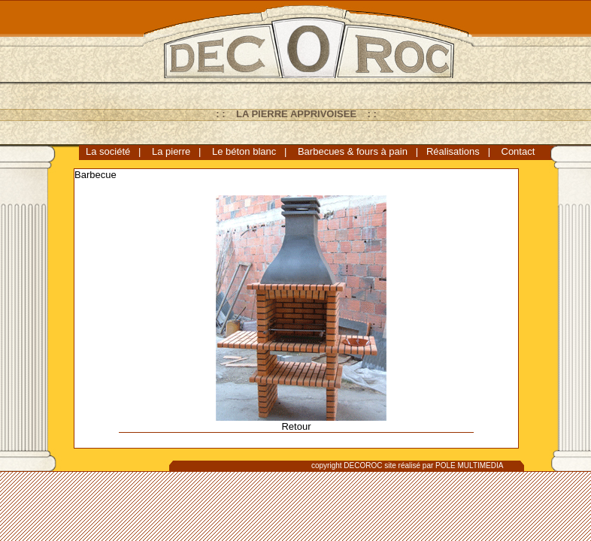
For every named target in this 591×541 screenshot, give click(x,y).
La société (108, 151)
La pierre (171, 151)
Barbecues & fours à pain (353, 151)
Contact (518, 151)
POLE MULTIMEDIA (469, 465)
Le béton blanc (244, 151)
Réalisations (453, 151)
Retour (296, 426)
